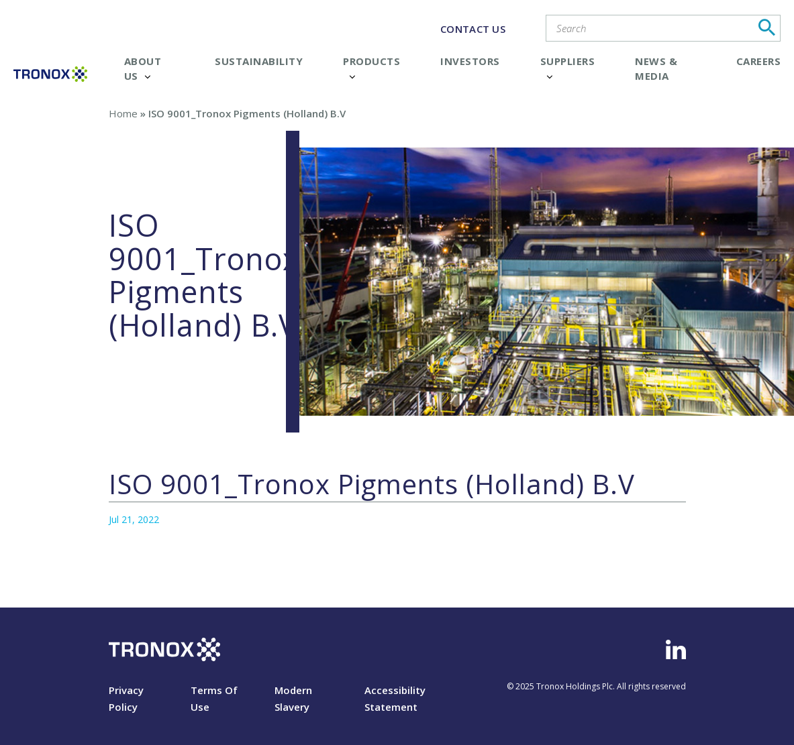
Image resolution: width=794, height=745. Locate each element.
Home (123, 113)
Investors (470, 61)
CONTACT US (472, 29)
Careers (758, 61)
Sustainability (259, 61)
